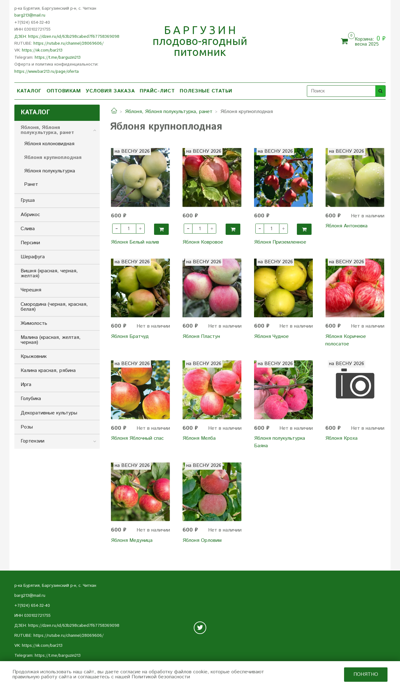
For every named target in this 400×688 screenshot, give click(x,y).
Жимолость (34, 323)
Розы (27, 427)
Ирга (26, 384)
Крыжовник (34, 356)
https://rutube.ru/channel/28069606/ (68, 44)
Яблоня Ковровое (202, 242)
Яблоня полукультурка (49, 171)
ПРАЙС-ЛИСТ (157, 91)
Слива (28, 228)
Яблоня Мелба (199, 438)
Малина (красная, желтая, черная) (51, 340)
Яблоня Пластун (201, 336)
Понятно (365, 674)
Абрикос (30, 214)
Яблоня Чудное (271, 336)
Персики (30, 242)
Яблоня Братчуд (130, 336)
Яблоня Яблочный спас (137, 438)
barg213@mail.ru (29, 15)
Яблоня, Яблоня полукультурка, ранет (168, 111)
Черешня (31, 290)
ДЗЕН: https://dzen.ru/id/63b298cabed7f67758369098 (66, 37)
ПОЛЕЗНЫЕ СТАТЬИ (206, 91)
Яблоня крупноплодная (53, 157)
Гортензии (32, 441)
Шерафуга (33, 256)
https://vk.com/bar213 (42, 50)
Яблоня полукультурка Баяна (279, 442)
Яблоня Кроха (341, 438)
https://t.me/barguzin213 (58, 58)
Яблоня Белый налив (135, 242)
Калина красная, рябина (48, 370)
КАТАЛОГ (29, 91)
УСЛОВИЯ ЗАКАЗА (110, 91)
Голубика (31, 398)
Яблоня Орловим (202, 540)
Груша (28, 200)
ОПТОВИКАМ (64, 91)
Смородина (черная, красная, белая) (54, 307)
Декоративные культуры (49, 413)
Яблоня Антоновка (346, 226)
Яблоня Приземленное (280, 242)
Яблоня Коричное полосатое (345, 340)
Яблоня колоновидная (49, 143)
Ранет (31, 184)
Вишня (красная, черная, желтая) (49, 273)
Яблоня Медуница (131, 540)
